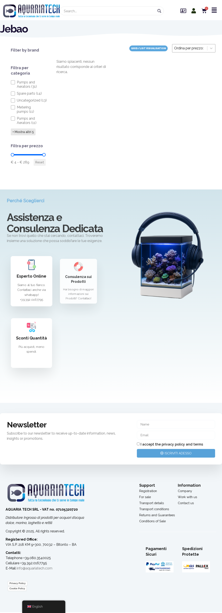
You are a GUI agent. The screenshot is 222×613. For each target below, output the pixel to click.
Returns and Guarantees (158, 516)
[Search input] (109, 11)
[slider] (12, 154)
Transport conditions (155, 510)
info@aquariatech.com (34, 569)
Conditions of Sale (153, 522)
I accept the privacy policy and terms (172, 445)
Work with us (188, 498)
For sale (145, 498)
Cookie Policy (17, 589)
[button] (28, 84)
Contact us (186, 504)
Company (186, 492)
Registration (148, 492)
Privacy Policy (17, 584)
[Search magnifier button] (159, 11)
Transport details (152, 504)
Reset (39, 162)
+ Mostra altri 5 (23, 132)
